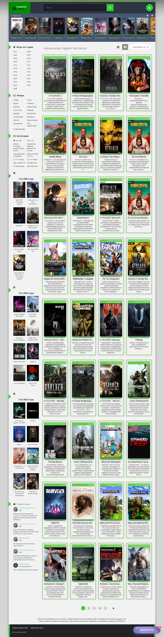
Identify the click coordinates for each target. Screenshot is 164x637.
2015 (29, 68)
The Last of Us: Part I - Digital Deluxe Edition (55, 218)
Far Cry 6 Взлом (139, 157)
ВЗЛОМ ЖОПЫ (24, 538)
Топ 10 (30, 140)
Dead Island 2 (83, 218)
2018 (15, 75)
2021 (29, 78)
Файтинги (30, 117)
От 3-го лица (32, 159)
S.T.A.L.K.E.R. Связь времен (111, 340)
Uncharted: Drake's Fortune (83, 340)
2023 (29, 82)
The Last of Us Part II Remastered (128, 38)
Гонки (29, 100)
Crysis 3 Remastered (139, 401)
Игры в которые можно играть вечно (19, 147)
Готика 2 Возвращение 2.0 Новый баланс (83, 95)
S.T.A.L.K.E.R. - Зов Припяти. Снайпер (55, 401)
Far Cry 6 (83, 157)
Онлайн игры (32, 163)
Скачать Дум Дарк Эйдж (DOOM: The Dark (31, 38)
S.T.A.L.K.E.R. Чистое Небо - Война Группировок (111, 218)
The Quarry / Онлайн (139, 95)
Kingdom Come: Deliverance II (142, 38)
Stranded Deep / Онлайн (139, 462)
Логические (31, 113)
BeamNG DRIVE (24, 564)
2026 (15, 88)
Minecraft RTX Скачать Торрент (111, 523)
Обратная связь (37, 628)
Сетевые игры (18, 166)
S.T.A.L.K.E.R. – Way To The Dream (30, 524)
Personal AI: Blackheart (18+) (114, 38)
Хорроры (30, 110)
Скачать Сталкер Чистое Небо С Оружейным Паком (139, 279)
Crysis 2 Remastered (83, 462)
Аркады (16, 113)
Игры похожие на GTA (32, 155)
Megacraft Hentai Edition (55, 279)
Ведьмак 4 (59, 38)
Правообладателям (20, 628)
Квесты (16, 120)
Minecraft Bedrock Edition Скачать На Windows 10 (139, 523)
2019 (29, 75)
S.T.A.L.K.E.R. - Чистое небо (111, 401)
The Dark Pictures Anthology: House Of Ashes (83, 523)
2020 (15, 78)
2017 (29, 72)
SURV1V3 (55, 523)
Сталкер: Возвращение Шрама (83, 401)
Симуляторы (32, 107)
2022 (15, 82)
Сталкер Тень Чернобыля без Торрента (111, 157)
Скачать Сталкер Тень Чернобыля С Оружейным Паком (111, 95)
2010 (15, 62)
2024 (15, 85)
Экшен (15, 103)
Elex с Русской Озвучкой (139, 584)
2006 (15, 55)
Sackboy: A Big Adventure (87, 38)
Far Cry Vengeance (111, 279)
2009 (29, 58)
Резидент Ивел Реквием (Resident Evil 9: (17, 38)
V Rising (138, 340)
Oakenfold (83, 584)
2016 (15, 72)
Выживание (18, 123)
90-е (15, 51)
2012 (15, 65)
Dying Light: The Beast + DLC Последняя (73, 38)
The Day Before (55, 462)
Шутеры (16, 107)
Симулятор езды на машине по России (31, 147)
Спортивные (18, 117)
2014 (15, 68)
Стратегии (17, 110)
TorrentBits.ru (24, 7)
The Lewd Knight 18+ (100, 38)
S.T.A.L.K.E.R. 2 (55, 95)
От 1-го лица (18, 159)
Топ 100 (17, 140)
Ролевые (30, 103)
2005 (29, 51)
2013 (29, 65)
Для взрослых (32, 166)
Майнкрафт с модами (83, 279)
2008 (15, 58)
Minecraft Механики (111, 462)
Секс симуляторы (32, 124)
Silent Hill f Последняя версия (45, 38)
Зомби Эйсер (55, 157)
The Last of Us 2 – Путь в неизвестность (55, 340)
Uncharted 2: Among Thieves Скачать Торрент (55, 584)
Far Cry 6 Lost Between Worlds (139, 218)
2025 (29, 85)
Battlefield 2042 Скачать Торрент (31, 550)
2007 (29, 55)
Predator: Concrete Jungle (111, 584)
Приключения (32, 120)
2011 (29, 62)
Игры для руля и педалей (19, 155)
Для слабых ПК (19, 163)
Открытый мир (19, 129)
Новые (16, 100)
